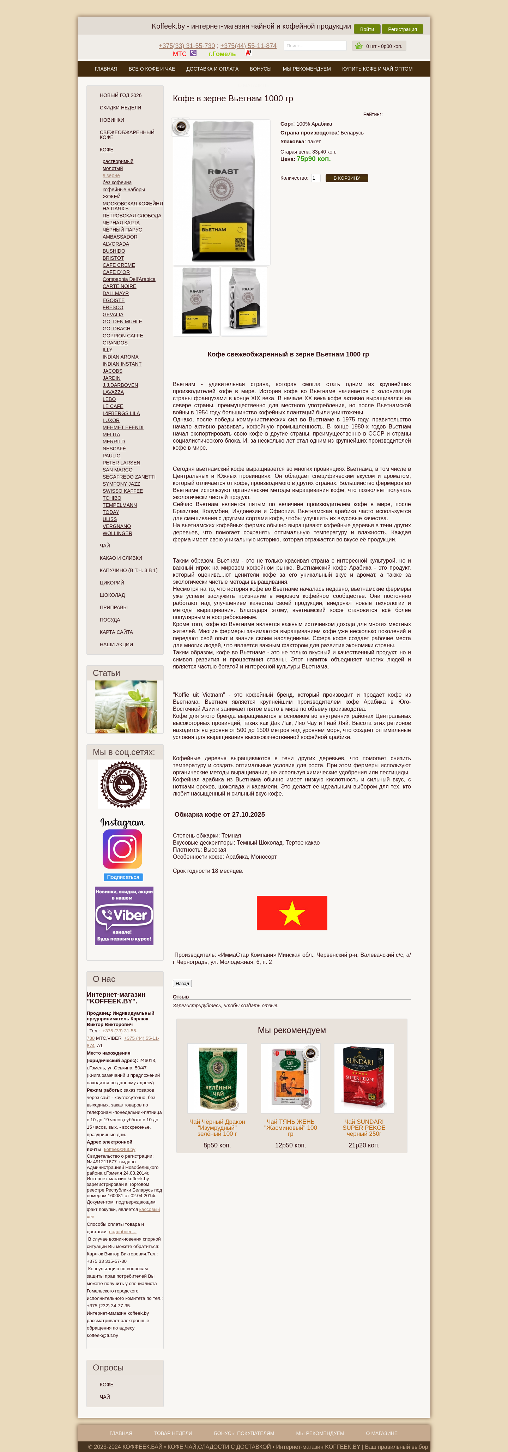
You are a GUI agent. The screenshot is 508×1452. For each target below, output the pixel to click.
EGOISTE (114, 300)
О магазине (254, 85)
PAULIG (111, 455)
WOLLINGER (117, 533)
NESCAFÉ (114, 448)
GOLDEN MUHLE (122, 321)
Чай (105, 545)
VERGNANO (117, 526)
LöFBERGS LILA (121, 413)
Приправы (114, 607)
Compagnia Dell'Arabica (129, 279)
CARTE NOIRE (119, 286)
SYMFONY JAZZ (121, 484)
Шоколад (112, 595)
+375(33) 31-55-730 (187, 45)
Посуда (110, 620)
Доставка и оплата (212, 69)
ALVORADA (116, 244)
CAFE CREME (119, 265)
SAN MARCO (118, 470)
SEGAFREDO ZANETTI (129, 477)
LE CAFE (113, 406)
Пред (89, 707)
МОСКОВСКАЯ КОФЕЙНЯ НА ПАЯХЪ (133, 206)
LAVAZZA (113, 392)
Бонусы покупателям (244, 1433)
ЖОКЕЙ (112, 196)
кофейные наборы (124, 189)
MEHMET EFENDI (123, 427)
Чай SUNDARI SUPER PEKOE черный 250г (364, 1127)
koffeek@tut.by (119, 1149)
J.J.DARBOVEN (120, 385)
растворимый (118, 161)
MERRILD (114, 441)
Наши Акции (116, 644)
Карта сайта (116, 632)
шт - (384, 46)
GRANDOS (115, 343)
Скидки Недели (120, 107)
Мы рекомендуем (307, 69)
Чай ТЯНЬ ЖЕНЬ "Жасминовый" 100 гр (290, 1127)
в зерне (111, 175)
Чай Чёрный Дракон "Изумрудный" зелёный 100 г (217, 1127)
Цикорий (112, 583)
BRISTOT (113, 258)
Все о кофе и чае (152, 69)
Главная (106, 69)
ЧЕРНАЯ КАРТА (121, 223)
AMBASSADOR (120, 237)
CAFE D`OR (116, 272)
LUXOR (111, 420)
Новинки (112, 120)
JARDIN (112, 378)
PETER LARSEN (121, 463)
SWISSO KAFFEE (123, 491)
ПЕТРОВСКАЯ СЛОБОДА (132, 215)
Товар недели (173, 1433)
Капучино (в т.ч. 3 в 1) (129, 570)
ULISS (110, 519)
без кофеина (117, 182)
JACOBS (112, 371)
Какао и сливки (121, 558)
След (160, 707)
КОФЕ (107, 1384)
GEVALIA (113, 314)
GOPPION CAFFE (123, 335)
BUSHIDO (114, 251)
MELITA (111, 434)
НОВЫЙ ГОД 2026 (121, 95)
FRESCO (113, 307)
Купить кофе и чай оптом (377, 69)
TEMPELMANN (120, 505)
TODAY (111, 512)
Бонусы (260, 69)
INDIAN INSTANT (122, 364)
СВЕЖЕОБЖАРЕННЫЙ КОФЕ (127, 135)
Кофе (107, 149)
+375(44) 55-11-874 (248, 45)
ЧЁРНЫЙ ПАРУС (122, 230)
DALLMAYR (116, 293)
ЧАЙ (105, 1397)
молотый (113, 168)
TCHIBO (112, 498)
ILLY (108, 350)
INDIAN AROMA (121, 357)
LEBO (109, 399)
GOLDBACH (117, 328)
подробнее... (123, 1231)
